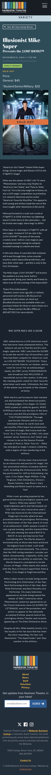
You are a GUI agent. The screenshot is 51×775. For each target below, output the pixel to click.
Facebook (26, 724)
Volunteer (25, 684)
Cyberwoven (25, 769)
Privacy (25, 687)
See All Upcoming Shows (20, 27)
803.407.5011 (25, 753)
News (25, 677)
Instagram (32, 724)
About (25, 674)
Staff (25, 680)
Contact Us (25, 760)
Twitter (20, 724)
